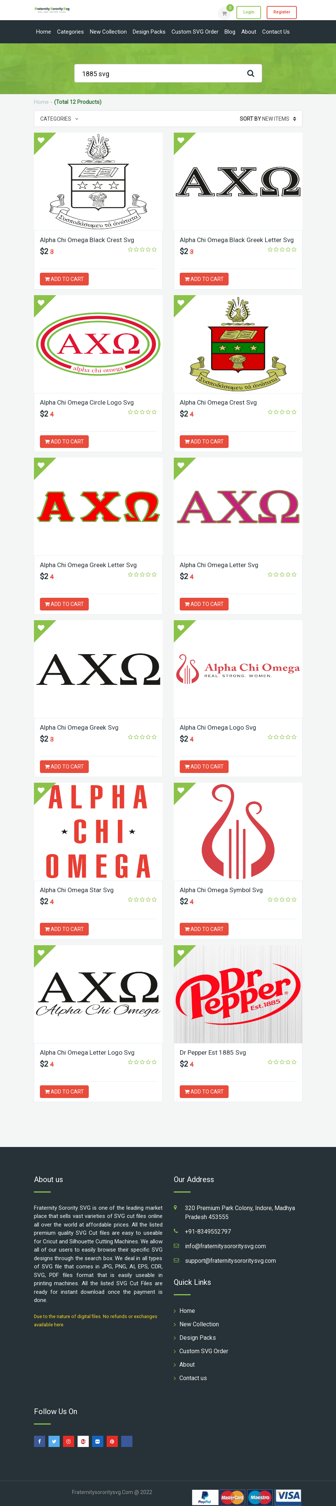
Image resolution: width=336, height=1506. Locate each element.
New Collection (108, 31)
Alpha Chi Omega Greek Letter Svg (90, 565)
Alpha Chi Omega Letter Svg (221, 565)
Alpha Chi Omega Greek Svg (81, 727)
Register (280, 13)
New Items (268, 119)
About (248, 31)
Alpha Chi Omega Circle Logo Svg (89, 402)
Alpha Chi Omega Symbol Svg (223, 890)
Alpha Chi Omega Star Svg (78, 890)
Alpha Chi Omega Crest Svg (220, 402)
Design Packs (149, 31)
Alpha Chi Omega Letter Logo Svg (89, 1052)
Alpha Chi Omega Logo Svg (219, 727)
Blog (229, 31)
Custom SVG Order (195, 31)
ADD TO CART (64, 279)
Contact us (276, 31)
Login (243, 13)
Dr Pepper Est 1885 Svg (214, 1052)
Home (43, 31)
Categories (70, 31)
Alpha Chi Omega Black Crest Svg (89, 240)
